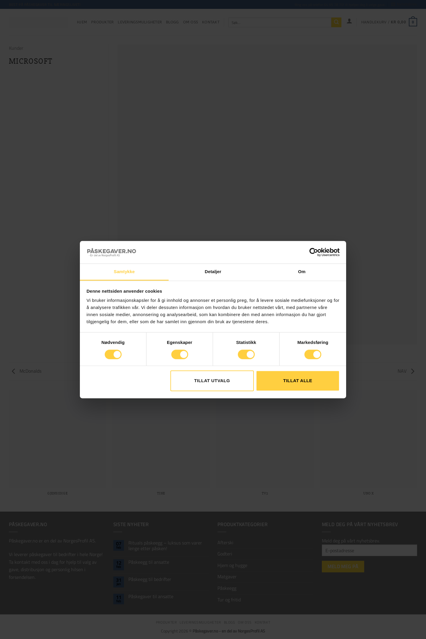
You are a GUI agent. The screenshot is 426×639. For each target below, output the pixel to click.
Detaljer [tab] (213, 271)
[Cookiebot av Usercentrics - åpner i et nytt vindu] (314, 252)
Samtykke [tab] (124, 271)
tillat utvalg (212, 380)
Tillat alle (297, 380)
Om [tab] (301, 271)
